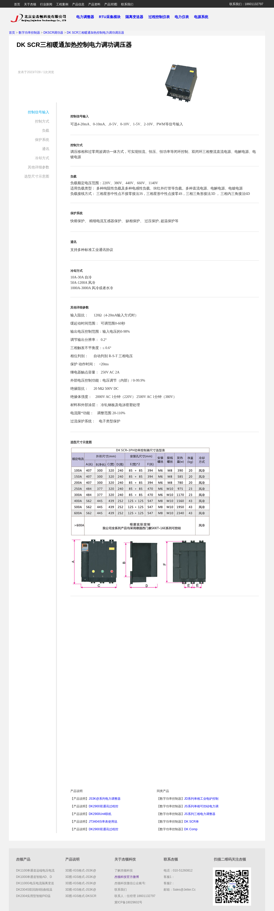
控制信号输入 (38, 112)
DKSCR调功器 (53, 32)
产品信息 (78, 4)
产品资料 (94, 4)
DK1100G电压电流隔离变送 (35, 883)
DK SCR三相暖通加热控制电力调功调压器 (95, 32)
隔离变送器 (136, 17)
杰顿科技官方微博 (126, 877)
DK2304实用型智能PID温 (33, 896)
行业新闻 (46, 4)
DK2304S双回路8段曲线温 (34, 889)
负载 (45, 130)
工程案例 (62, 4)
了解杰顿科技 (123, 870)
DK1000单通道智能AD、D (34, 877)
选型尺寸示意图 (36, 176)
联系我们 (127, 4)
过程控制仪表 (161, 17)
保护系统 (42, 140)
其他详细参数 (38, 167)
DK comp (191, 829)
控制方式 (42, 121)
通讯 (45, 149)
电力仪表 (184, 17)
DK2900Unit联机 (100, 814)
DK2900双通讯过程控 (103, 806)
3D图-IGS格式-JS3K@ (80, 870)
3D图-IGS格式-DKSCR (80, 896)
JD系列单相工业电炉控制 (201, 798)
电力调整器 (85, 17)
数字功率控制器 (29, 32)
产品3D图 (110, 4)
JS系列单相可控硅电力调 (201, 806)
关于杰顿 (30, 4)
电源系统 (203, 17)
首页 (17, 4)
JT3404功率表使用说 (103, 821)
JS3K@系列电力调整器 (105, 798)
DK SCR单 (191, 821)
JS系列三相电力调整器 (199, 814)
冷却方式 (42, 158)
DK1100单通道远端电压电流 (35, 870)
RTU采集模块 (111, 17)
